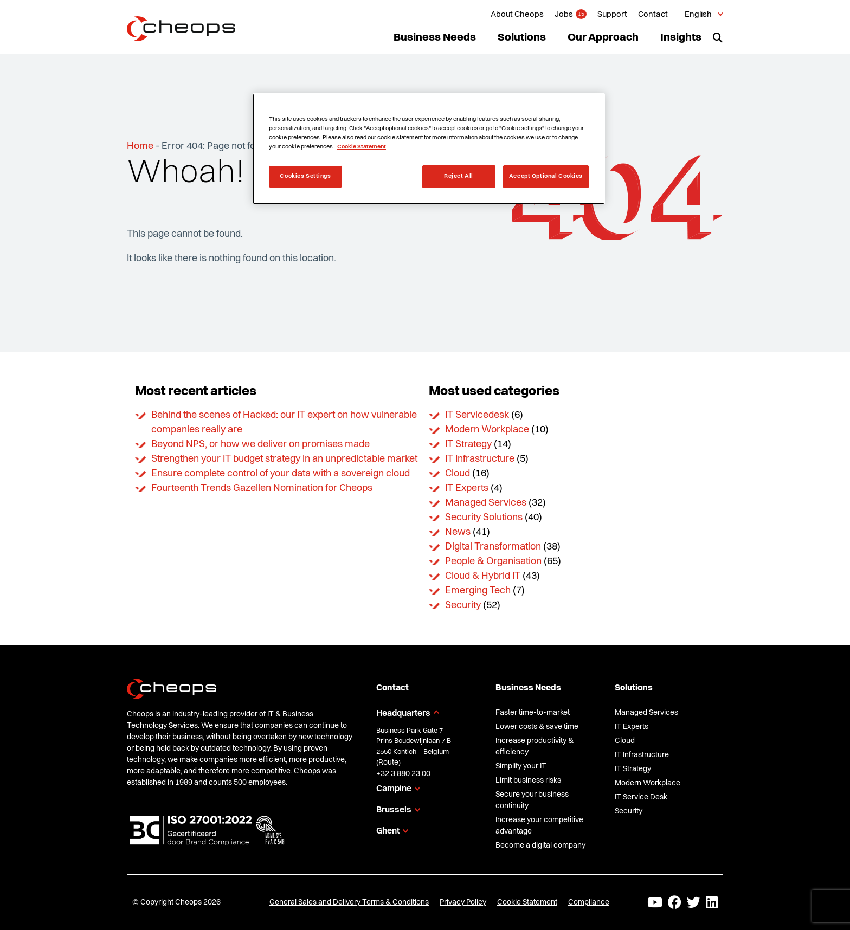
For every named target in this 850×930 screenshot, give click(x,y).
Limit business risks (528, 780)
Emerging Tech (478, 591)
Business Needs (435, 38)
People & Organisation (493, 561)
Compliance (588, 902)
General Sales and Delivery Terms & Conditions (349, 902)
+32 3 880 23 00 (403, 774)
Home (140, 146)
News (458, 532)
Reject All (458, 176)
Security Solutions (484, 517)
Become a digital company (540, 845)
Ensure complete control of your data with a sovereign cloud (280, 474)
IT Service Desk (641, 797)
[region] (429, 148)
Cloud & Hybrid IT (482, 576)
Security (463, 605)
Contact (653, 15)
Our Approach (603, 38)
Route (388, 762)
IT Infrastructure (479, 459)
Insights (680, 38)
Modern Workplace (487, 430)
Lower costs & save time (536, 727)
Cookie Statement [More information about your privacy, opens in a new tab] (361, 147)
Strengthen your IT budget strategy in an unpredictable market (284, 459)
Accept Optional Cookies (546, 176)
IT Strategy (468, 444)
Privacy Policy (463, 902)
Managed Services (485, 503)
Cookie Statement (527, 902)
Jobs (564, 15)
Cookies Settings (305, 176)
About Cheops (517, 15)
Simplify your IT (520, 766)
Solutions (522, 38)
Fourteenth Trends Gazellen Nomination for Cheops (261, 488)
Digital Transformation (493, 547)
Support (612, 15)
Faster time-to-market (532, 712)
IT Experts (466, 488)
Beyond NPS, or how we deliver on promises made (260, 444)
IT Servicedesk (477, 415)
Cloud (457, 474)
